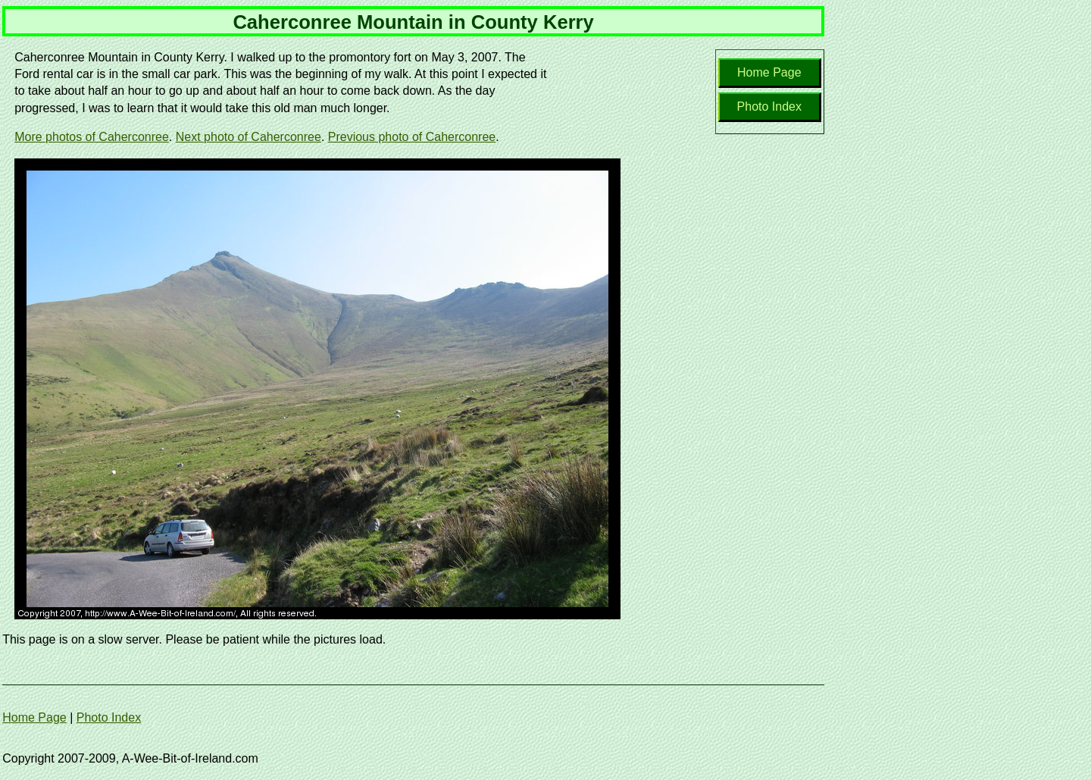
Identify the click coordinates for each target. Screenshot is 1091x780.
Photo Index (769, 106)
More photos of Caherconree (91, 136)
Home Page (769, 72)
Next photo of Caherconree (248, 136)
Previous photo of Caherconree (411, 136)
